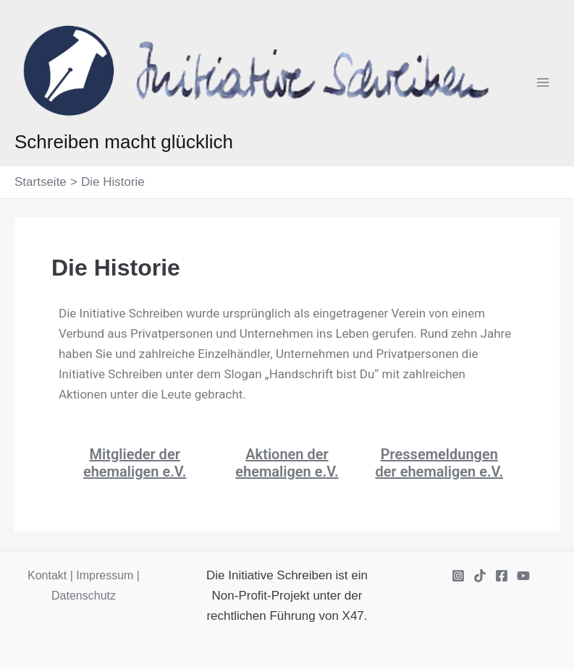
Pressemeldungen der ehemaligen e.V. (440, 463)
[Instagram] (458, 575)
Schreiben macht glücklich (123, 142)
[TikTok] (479, 575)
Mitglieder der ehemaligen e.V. (134, 463)
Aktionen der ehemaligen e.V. (286, 463)
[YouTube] (523, 575)
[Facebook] (501, 575)
